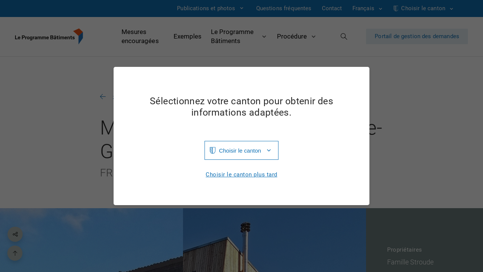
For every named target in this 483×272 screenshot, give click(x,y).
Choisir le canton (240, 150)
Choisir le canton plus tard (241, 175)
